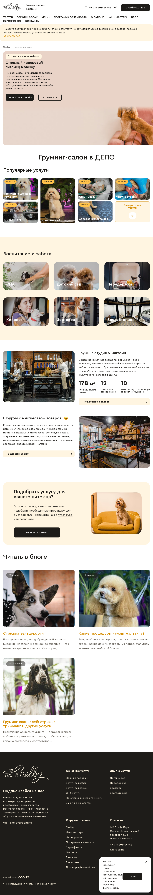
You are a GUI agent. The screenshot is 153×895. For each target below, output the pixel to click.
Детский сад (117, 778)
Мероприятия (12, 21)
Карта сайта (117, 849)
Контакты (32, 21)
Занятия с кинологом (78, 803)
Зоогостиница (118, 793)
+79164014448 (12, 36)
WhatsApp (65, 514)
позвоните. (27, 519)
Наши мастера (118, 17)
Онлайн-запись (135, 8)
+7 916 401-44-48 (121, 844)
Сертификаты (74, 847)
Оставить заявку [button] (37, 532)
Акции (45, 17)
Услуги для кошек (76, 788)
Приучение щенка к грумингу (84, 798)
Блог (134, 17)
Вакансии (71, 857)
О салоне (97, 17)
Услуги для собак (76, 783)
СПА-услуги (73, 793)
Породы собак (27, 17)
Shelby (70, 827)
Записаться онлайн (19, 97)
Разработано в (16, 877)
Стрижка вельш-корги (23, 633)
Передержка (118, 783)
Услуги (8, 17)
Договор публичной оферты (83, 867)
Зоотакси (115, 788)
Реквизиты (72, 862)
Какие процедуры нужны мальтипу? (111, 633)
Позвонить (50, 97)
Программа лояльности (70, 17)
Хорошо (132, 876)
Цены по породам (77, 778)
